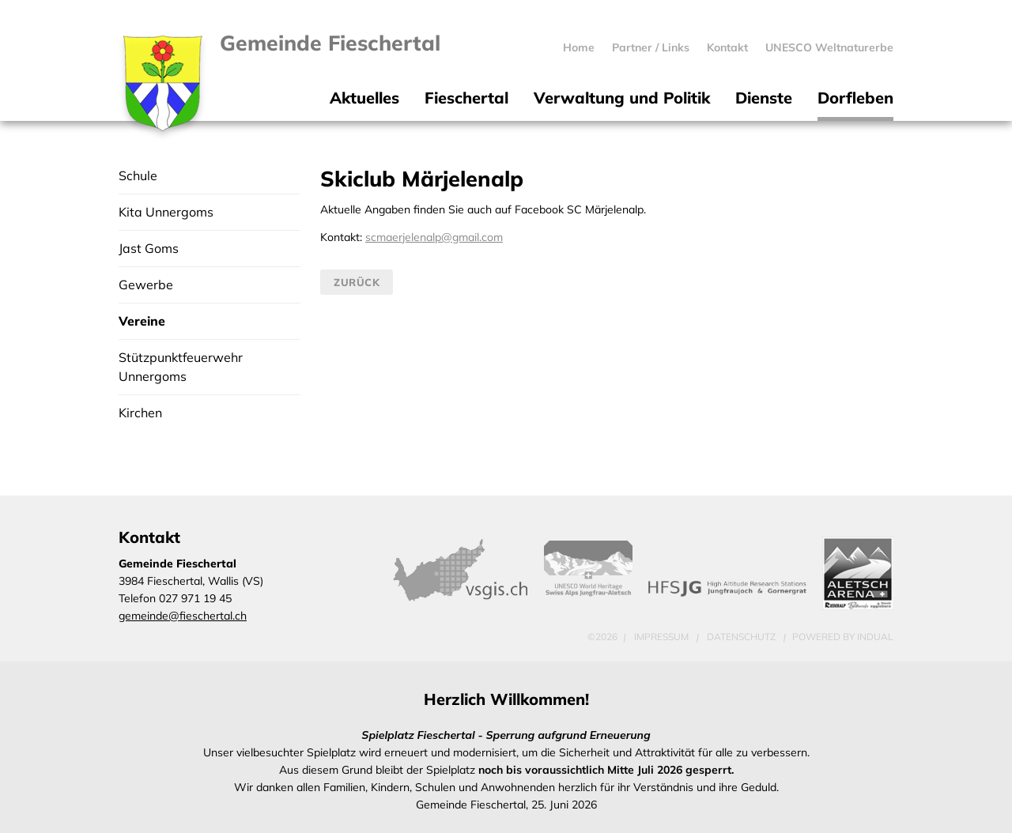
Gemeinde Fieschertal (332, 43)
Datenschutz (742, 637)
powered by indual (842, 637)
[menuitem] (579, 47)
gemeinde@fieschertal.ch (183, 616)
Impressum (662, 637)
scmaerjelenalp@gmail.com (434, 237)
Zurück (357, 282)
